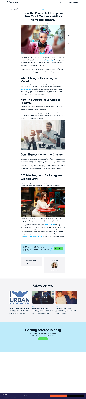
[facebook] (68, 38)
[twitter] (68, 35)
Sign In (70, 2)
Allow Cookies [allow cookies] (58, 395)
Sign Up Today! (43, 338)
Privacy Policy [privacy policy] (7, 397)
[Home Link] (13, 2)
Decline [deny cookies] (75, 395)
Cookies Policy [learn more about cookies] (13, 397)
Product (61, 2)
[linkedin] (68, 40)
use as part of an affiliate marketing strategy (44, 60)
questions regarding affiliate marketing (32, 236)
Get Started (75, 2)
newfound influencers (50, 224)
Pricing (66, 2)
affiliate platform (32, 117)
